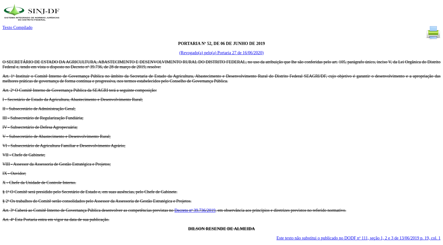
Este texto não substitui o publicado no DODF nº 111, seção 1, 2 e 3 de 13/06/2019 (359, 238)
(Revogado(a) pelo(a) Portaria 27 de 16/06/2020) (221, 52)
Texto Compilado (17, 27)
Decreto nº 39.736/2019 (194, 210)
